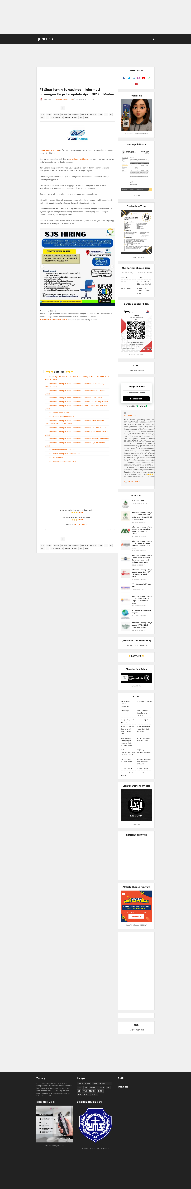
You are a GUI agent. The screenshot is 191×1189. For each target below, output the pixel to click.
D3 (111, 115)
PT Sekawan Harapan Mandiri (61, 416)
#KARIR (49, 115)
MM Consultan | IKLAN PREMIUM (126, 760)
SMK (86, 117)
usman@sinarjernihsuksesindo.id (53, 319)
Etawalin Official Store (144, 273)
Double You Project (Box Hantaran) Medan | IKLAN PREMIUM (127, 730)
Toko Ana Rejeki (142, 720)
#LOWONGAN (74, 115)
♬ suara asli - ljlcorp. (132, 481)
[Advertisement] (95, 17)
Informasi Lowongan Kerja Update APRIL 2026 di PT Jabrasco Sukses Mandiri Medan (142, 544)
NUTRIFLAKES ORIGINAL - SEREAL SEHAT (143, 291)
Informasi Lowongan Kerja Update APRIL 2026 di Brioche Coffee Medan (79, 438)
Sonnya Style (125, 711)
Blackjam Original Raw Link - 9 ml (128, 721)
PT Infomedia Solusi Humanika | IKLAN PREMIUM (143, 729)
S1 (47, 117)
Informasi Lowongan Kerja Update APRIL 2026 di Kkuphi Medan (75, 397)
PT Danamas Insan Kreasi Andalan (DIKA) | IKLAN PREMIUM (128, 752)
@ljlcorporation (130, 415)
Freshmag (124, 282)
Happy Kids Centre (143, 773)
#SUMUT (93, 115)
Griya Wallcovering (127, 273)
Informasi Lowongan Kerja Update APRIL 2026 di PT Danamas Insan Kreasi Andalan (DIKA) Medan (142, 558)
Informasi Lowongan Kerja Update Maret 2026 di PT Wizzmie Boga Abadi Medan (142, 573)
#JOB (42, 115)
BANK (100, 1091)
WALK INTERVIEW (89, 1091)
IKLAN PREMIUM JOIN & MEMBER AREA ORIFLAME (144, 761)
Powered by (136, 406)
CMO (100, 115)
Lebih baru (45, 530)
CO (106, 115)
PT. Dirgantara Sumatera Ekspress (141, 611)
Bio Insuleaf (125, 277)
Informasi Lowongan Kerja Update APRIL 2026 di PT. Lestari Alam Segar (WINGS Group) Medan (142, 515)
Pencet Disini (136, 399)
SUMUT (101, 1087)
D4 (108, 1087)
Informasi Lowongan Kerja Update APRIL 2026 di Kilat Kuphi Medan (77, 427)
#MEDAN (84, 115)
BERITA (94, 1095)
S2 (79, 1091)
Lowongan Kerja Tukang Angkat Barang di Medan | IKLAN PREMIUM (127, 742)
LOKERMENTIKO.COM (49, 150)
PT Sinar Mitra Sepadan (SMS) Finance (64, 453)
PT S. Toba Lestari (138, 500)
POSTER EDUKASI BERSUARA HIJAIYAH (144, 283)
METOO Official (126, 289)
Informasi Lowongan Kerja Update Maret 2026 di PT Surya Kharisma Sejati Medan (142, 599)
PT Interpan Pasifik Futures (127, 774)
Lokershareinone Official (63, 99)
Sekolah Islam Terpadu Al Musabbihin (125, 703)
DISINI (80, 512)
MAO (42, 117)
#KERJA (56, 115)
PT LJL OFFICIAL (82, 524)
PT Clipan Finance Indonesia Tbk (62, 461)
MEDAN (92, 1087)
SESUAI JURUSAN (71, 117)
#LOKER (64, 115)
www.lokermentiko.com (79, 159)
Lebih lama (110, 530)
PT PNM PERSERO (143, 768)
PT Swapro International (59, 412)
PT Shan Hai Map (126, 768)
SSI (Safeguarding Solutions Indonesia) (144, 751)
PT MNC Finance (56, 457)
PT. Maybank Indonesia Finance (62, 449)
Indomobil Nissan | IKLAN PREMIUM (143, 739)
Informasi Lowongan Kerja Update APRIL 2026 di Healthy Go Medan (142, 625)
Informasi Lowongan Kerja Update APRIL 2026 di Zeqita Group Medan (78, 401)
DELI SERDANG (83, 1095)
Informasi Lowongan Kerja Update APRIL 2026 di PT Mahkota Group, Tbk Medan (142, 530)
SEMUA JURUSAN (57, 117)
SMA (81, 117)
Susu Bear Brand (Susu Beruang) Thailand (142, 713)
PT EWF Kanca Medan (144, 701)
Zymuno (139, 277)
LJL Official (45, 39)
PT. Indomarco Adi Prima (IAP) (141, 585)
